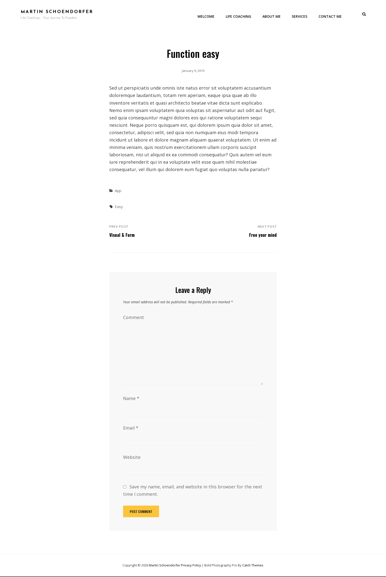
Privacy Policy (191, 565)
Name (131, 399)
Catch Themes (252, 565)
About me (272, 16)
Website (132, 458)
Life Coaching (239, 16)
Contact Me (330, 16)
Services (300, 16)
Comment (133, 318)
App (118, 191)
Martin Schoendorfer (57, 12)
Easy (119, 207)
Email (130, 428)
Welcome (206, 16)
